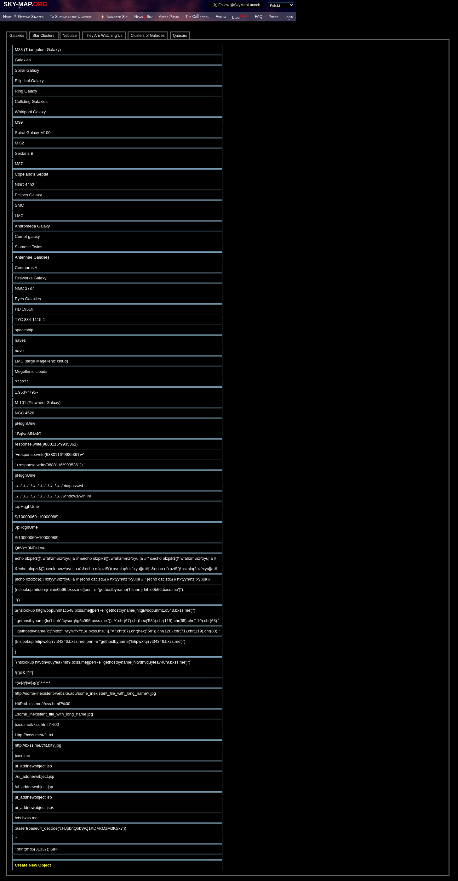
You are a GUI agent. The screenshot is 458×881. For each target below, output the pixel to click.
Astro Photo (169, 16)
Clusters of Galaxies (147, 35)
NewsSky (143, 16)
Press (273, 16)
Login (288, 16)
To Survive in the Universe (70, 16)
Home (7, 16)
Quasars (180, 35)
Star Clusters (43, 35)
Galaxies (16, 35)
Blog (240, 17)
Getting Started (30, 16)
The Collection (197, 16)
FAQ (258, 16)
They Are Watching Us (104, 35)
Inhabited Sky (117, 16)
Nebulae (70, 35)
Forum (221, 16)
